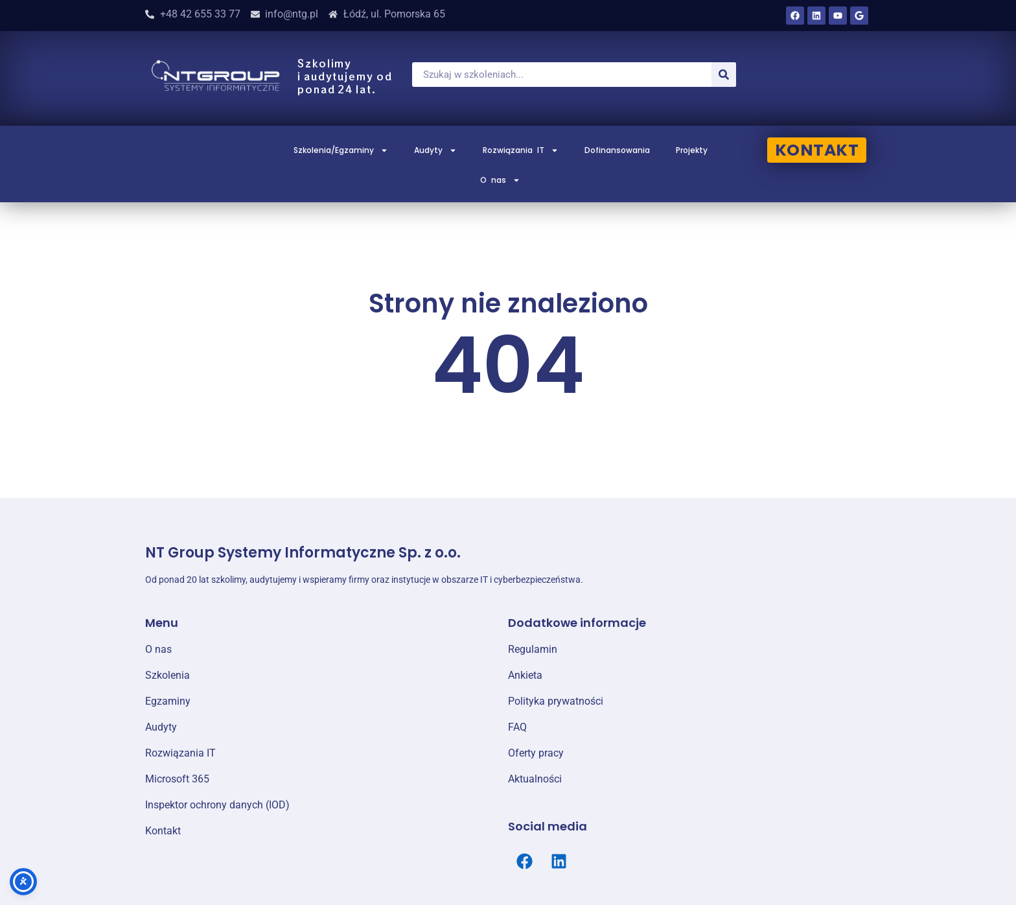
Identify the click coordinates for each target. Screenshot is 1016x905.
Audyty (435, 150)
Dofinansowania (617, 150)
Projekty (692, 150)
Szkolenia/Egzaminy (341, 150)
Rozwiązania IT (521, 150)
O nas (500, 180)
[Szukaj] (723, 74)
